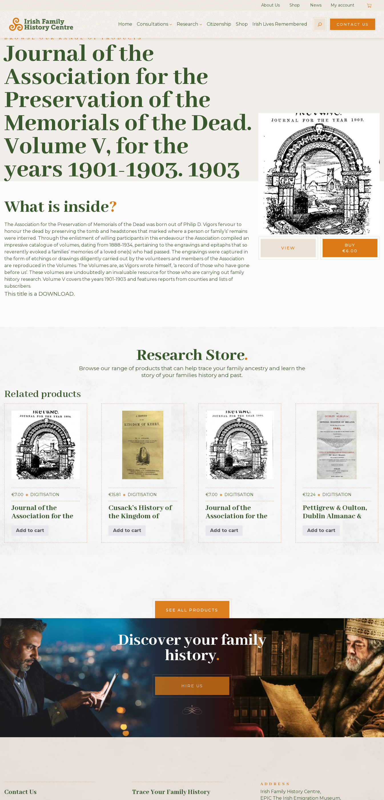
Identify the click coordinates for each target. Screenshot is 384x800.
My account (342, 5)
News (315, 5)
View (288, 248)
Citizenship (219, 24)
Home (125, 24)
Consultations (152, 24)
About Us (270, 5)
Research (187, 24)
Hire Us (192, 685)
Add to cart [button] (30, 530)
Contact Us (353, 24)
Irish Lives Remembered (279, 24)
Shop (294, 5)
